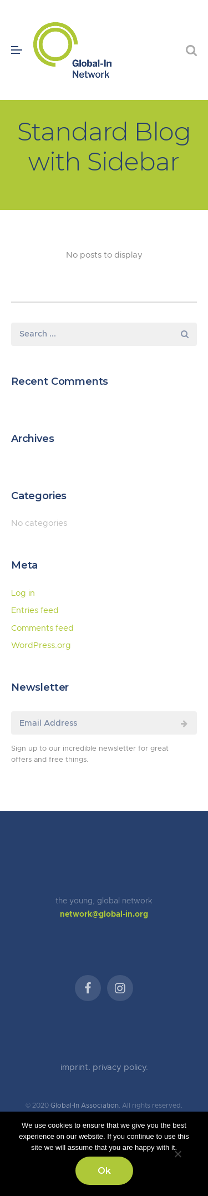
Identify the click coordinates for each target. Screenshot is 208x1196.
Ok (104, 1170)
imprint (74, 1067)
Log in (23, 593)
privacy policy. (120, 1067)
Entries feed (35, 610)
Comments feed (42, 628)
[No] (177, 1152)
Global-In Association (84, 1105)
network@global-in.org (104, 914)
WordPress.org (41, 645)
